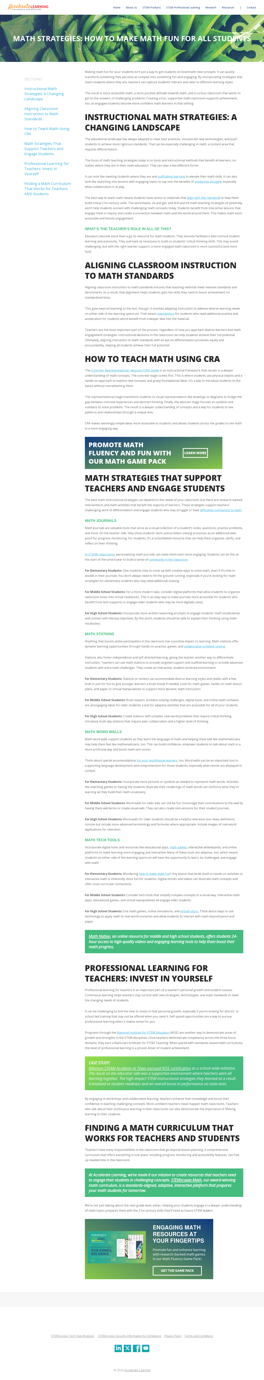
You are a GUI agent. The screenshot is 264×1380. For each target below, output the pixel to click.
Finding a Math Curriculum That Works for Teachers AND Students (47, 188)
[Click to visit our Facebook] (136, 1348)
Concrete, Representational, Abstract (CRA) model (125, 370)
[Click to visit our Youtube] (145, 1348)
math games (178, 847)
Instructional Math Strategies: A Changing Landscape (44, 93)
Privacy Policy (173, 1336)
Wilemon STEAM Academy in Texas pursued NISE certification (140, 1068)
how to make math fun (154, 874)
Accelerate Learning (137, 1370)
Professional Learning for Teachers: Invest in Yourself (46, 168)
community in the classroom (168, 560)
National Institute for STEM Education (143, 1033)
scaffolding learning (171, 176)
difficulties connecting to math (220, 510)
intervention (165, 314)
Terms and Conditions (198, 1336)
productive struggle (208, 182)
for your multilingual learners (157, 760)
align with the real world (203, 198)
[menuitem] (116, 7)
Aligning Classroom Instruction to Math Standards (41, 113)
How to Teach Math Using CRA (46, 131)
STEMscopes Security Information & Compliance (129, 1336)
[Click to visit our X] (127, 1348)
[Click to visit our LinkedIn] (118, 1348)
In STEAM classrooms (100, 554)
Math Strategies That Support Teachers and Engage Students (43, 148)
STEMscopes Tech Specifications (72, 1336)
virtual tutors (189, 911)
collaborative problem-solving (204, 646)
